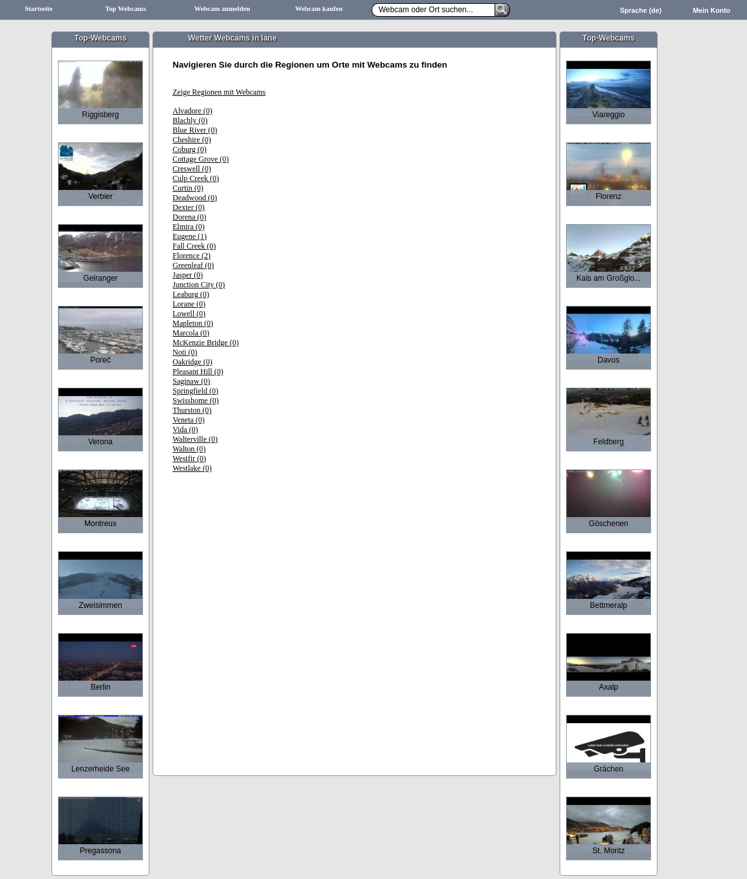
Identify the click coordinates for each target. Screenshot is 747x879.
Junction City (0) (199, 284)
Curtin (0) (188, 188)
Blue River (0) (195, 130)
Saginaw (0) (191, 381)
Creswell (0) (192, 168)
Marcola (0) (191, 332)
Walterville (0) (195, 439)
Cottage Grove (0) (201, 159)
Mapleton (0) (193, 323)
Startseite (38, 8)
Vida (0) (185, 429)
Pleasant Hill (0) (198, 371)
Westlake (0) (192, 468)
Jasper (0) (188, 274)
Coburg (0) (190, 149)
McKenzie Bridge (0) (206, 342)
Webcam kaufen (319, 8)
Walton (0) (189, 448)
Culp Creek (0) (196, 178)
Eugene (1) (190, 236)
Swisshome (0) (196, 400)
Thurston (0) (192, 410)
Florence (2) (192, 255)
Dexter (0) (189, 207)
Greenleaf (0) (193, 265)
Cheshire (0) (192, 139)
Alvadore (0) (193, 110)
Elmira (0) (189, 226)
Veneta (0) (189, 419)
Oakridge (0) (193, 361)
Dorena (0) (189, 217)
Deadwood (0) (195, 197)
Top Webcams (125, 8)
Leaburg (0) (191, 294)
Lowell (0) (189, 313)
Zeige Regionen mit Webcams (219, 92)
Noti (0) (185, 352)
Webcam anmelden (222, 8)
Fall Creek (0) (194, 245)
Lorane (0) (189, 303)
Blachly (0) (190, 120)
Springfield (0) (195, 390)
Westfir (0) (189, 458)
